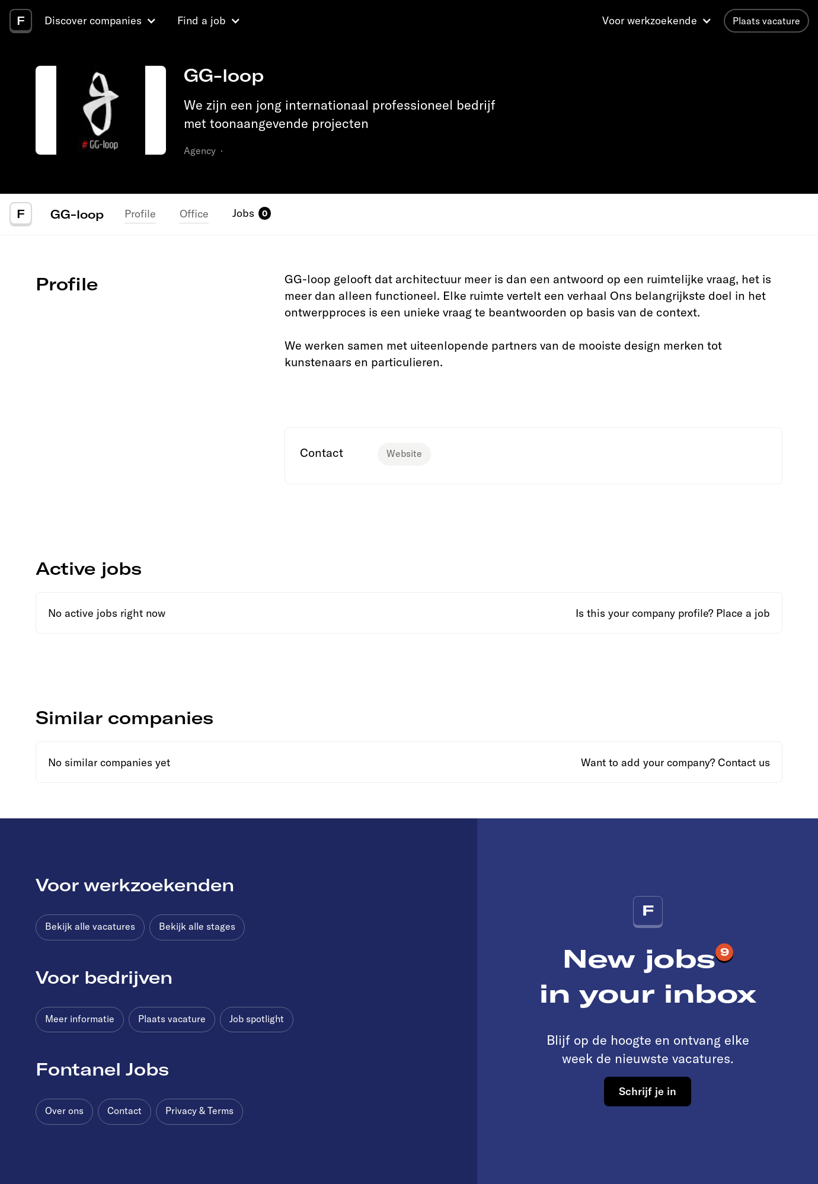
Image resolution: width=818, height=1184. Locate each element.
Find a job (201, 20)
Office (194, 213)
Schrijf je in (647, 1090)
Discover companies (93, 20)
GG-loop (77, 214)
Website (404, 453)
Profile (140, 213)
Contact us (744, 762)
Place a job (743, 613)
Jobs (243, 213)
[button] (102, 20)
